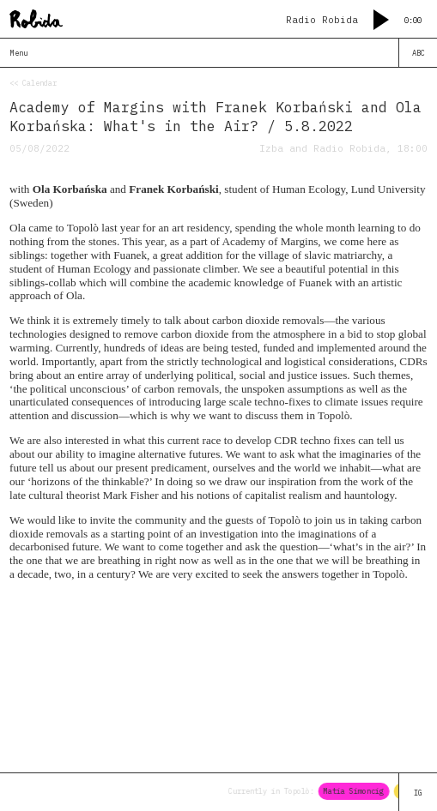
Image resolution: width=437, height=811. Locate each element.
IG (418, 792)
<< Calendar (33, 82)
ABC (418, 52)
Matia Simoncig (356, 791)
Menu (18, 52)
